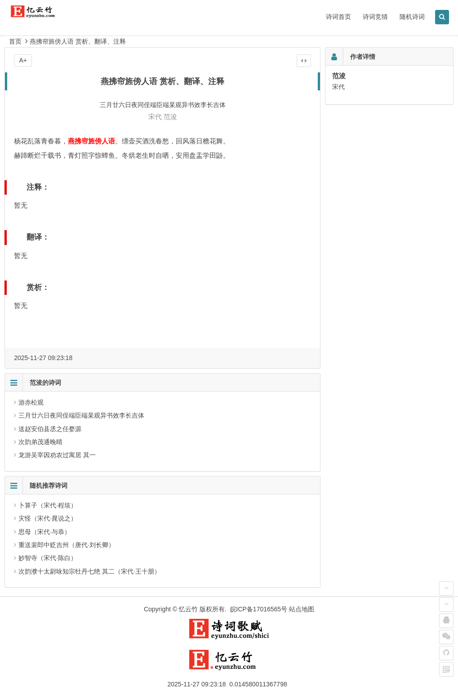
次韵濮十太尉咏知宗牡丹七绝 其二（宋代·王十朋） (89, 571)
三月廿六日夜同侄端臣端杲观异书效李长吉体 (81, 415)
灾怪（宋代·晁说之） (47, 518)
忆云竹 (188, 609)
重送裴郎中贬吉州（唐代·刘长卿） (66, 544)
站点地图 (301, 609)
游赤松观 (31, 402)
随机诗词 (412, 16)
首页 (15, 41)
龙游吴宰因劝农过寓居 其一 (57, 455)
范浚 (170, 116)
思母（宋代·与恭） (44, 531)
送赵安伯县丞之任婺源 (49, 428)
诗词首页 (338, 16)
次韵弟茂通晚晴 (40, 441)
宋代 (155, 116)
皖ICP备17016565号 (259, 609)
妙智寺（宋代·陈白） (47, 557)
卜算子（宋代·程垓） (47, 505)
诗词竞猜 (375, 16)
